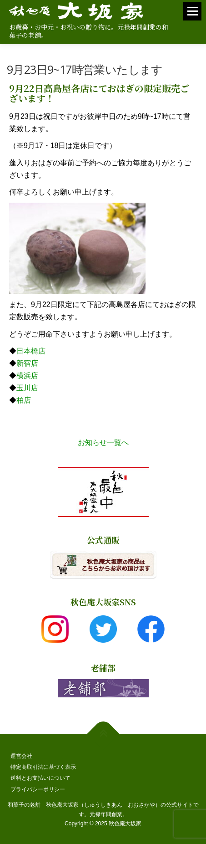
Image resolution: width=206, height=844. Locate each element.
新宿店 (27, 363)
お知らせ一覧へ (103, 442)
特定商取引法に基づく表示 (43, 767)
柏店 (23, 400)
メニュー (192, 15)
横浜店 (27, 375)
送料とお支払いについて (40, 778)
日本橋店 (30, 351)
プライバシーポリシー (37, 789)
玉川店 (27, 388)
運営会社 (21, 756)
